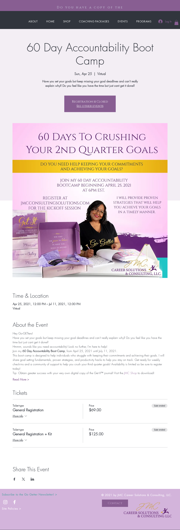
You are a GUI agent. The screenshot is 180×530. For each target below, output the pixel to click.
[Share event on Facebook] (14, 479)
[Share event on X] (23, 479)
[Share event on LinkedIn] (32, 479)
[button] (176, 22)
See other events (90, 106)
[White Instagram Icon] (5, 502)
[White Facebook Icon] (14, 502)
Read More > (21, 379)
